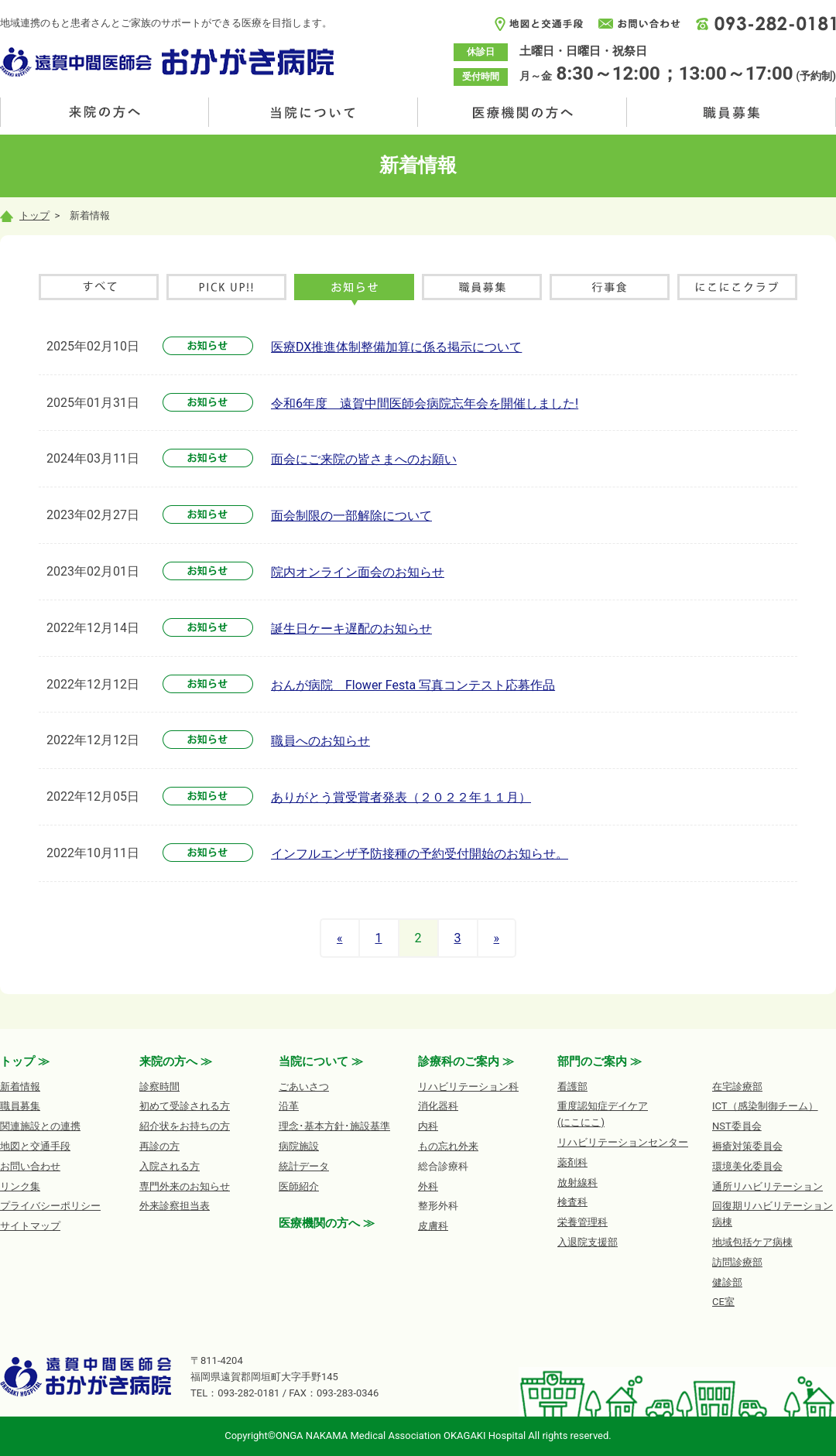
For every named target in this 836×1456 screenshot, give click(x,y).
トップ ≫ (25, 1061)
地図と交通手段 (35, 1146)
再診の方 (159, 1146)
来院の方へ (104, 112)
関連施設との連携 (40, 1126)
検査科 (572, 1202)
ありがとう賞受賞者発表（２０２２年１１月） (401, 797)
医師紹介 (299, 1186)
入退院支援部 (587, 1242)
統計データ (304, 1166)
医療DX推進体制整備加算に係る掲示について (396, 347)
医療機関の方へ (522, 112)
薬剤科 (572, 1162)
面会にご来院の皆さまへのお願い (364, 459)
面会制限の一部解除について (351, 515)
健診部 (727, 1282)
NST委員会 (737, 1126)
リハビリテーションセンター (622, 1142)
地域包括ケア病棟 (752, 1242)
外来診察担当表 (174, 1206)
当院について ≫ (321, 1061)
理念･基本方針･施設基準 (334, 1126)
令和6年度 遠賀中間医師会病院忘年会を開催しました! (424, 403)
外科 (428, 1186)
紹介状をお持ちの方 (184, 1126)
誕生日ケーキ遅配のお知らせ (351, 628)
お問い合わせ (30, 1166)
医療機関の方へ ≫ (327, 1223)
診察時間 (159, 1086)
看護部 (572, 1086)
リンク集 (20, 1186)
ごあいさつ (304, 1086)
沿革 (289, 1106)
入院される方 (169, 1166)
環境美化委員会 (747, 1166)
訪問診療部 (737, 1262)
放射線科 (577, 1182)
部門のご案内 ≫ (599, 1061)
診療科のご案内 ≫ (466, 1061)
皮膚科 (433, 1226)
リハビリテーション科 (468, 1086)
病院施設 (299, 1146)
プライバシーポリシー (50, 1206)
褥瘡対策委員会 (747, 1146)
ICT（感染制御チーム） (765, 1106)
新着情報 (20, 1086)
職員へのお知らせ (320, 740)
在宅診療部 (737, 1086)
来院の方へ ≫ (175, 1061)
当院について (313, 112)
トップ (25, 215)
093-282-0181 (248, 1393)
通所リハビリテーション (767, 1186)
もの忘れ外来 (448, 1146)
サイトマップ (30, 1226)
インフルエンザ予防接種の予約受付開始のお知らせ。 (419, 853)
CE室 (723, 1301)
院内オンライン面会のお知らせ (357, 572)
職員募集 (731, 112)
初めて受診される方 (184, 1106)
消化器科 (438, 1106)
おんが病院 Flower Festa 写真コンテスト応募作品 (413, 685)
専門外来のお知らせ (184, 1186)
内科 (428, 1126)
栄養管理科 (582, 1222)
